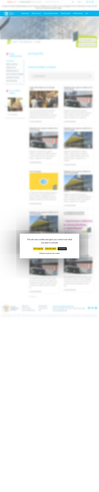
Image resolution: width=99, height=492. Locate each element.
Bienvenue (25, 13)
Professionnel (77, 13)
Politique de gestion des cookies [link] (49, 253)
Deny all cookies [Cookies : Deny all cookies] (51, 248)
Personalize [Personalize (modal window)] (62, 248)
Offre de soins (36, 13)
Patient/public (65, 13)
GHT (86, 13)
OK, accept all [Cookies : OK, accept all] (38, 248)
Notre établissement (51, 13)
